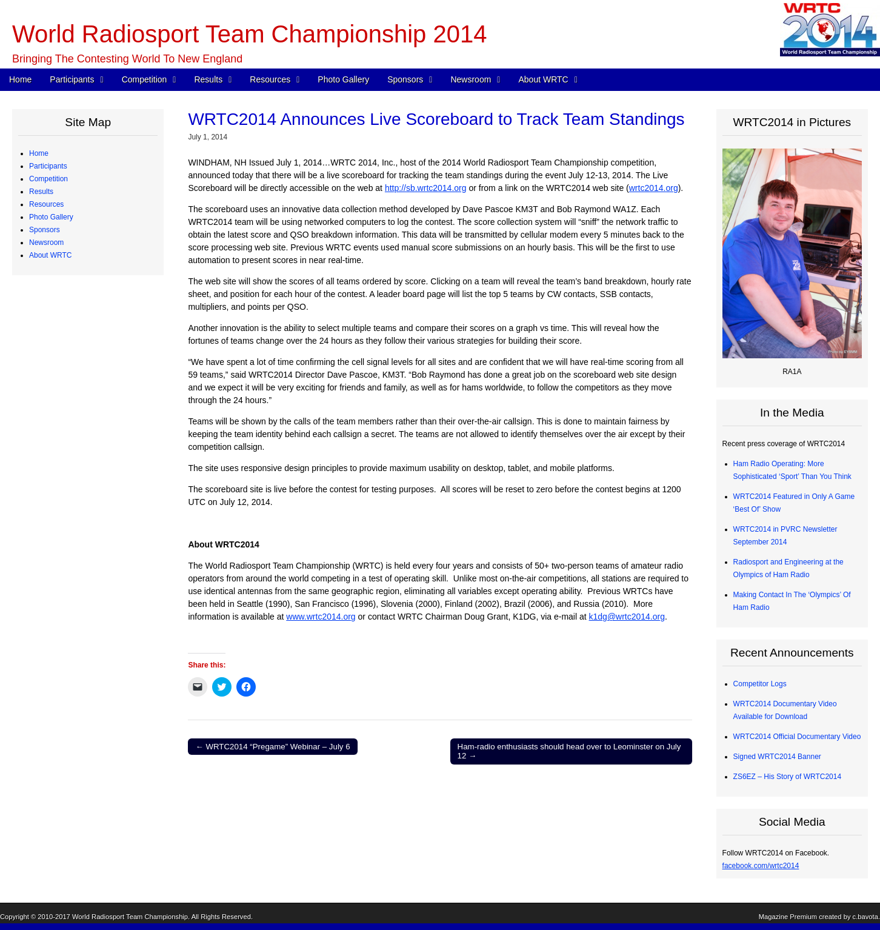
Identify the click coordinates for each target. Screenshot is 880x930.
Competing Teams (67, 179)
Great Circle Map (65, 510)
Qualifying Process (68, 255)
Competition (144, 79)
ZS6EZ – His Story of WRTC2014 (787, 776)
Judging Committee (69, 242)
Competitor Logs (65, 446)
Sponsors (405, 79)
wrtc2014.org (653, 188)
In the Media (58, 701)
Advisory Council (65, 599)
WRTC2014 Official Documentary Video (797, 736)
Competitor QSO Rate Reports (87, 459)
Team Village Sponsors (75, 624)
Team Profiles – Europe (76, 204)
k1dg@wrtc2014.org (627, 616)
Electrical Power (64, 484)
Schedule (53, 280)
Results (208, 79)
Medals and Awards (70, 382)
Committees (57, 802)
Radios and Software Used (81, 433)
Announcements (64, 688)
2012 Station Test (66, 535)
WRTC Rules (59, 293)
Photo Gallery (343, 79)
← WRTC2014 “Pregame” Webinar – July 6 (272, 746)
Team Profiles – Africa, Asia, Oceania (98, 217)
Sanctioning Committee (75, 815)
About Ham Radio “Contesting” (87, 764)
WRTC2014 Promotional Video (88, 739)
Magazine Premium (788, 916)
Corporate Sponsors (70, 573)
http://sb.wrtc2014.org (426, 188)
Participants (72, 79)
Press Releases (63, 675)
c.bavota (865, 916)
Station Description (68, 319)
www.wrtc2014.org (320, 616)
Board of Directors (67, 790)
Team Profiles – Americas (79, 191)
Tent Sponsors (61, 637)
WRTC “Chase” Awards (75, 357)
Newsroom (470, 79)
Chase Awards (61, 408)
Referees (53, 230)
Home (20, 79)
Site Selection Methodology (82, 344)
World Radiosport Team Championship (130, 916)
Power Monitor (61, 497)
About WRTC (543, 79)
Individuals (55, 611)
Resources (270, 79)
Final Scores (58, 395)
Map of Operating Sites (75, 331)
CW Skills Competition (74, 420)
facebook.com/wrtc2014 (760, 865)
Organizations (60, 586)
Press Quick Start (66, 662)
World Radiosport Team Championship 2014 (249, 34)
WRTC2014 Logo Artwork (79, 752)
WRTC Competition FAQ (77, 306)
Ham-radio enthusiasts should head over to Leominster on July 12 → (569, 751)
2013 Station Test (66, 522)
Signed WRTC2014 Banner (777, 756)
